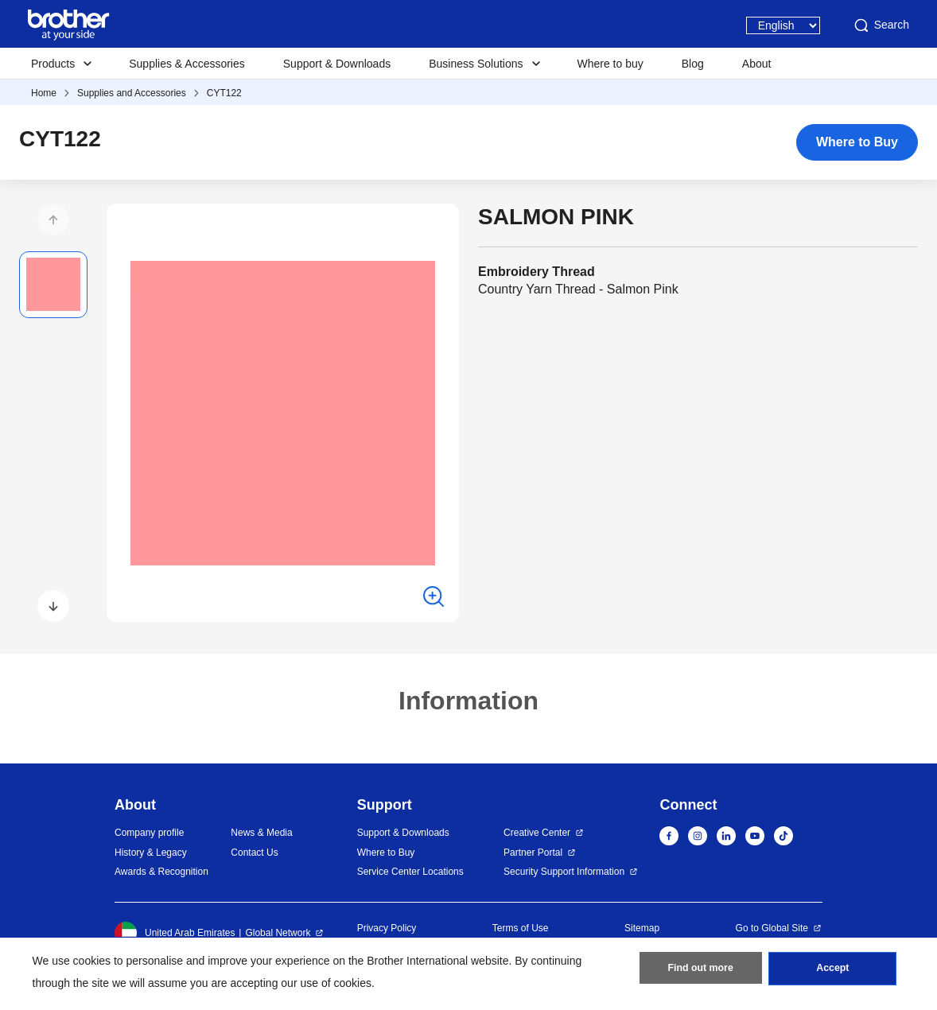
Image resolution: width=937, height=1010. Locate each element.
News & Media (261, 832)
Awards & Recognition (161, 871)
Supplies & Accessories (187, 63)
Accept (833, 971)
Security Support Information (563, 871)
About (757, 63)
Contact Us (254, 852)
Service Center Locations (410, 871)
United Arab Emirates (175, 933)
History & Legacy (151, 852)
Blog (693, 63)
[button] (53, 219)
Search (880, 25)
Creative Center (536, 832)
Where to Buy (857, 142)
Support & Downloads (337, 63)
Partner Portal (532, 852)
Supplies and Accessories (131, 93)
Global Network (277, 932)
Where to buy (610, 63)
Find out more (701, 971)
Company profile (149, 832)
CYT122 (224, 93)
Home (43, 93)
